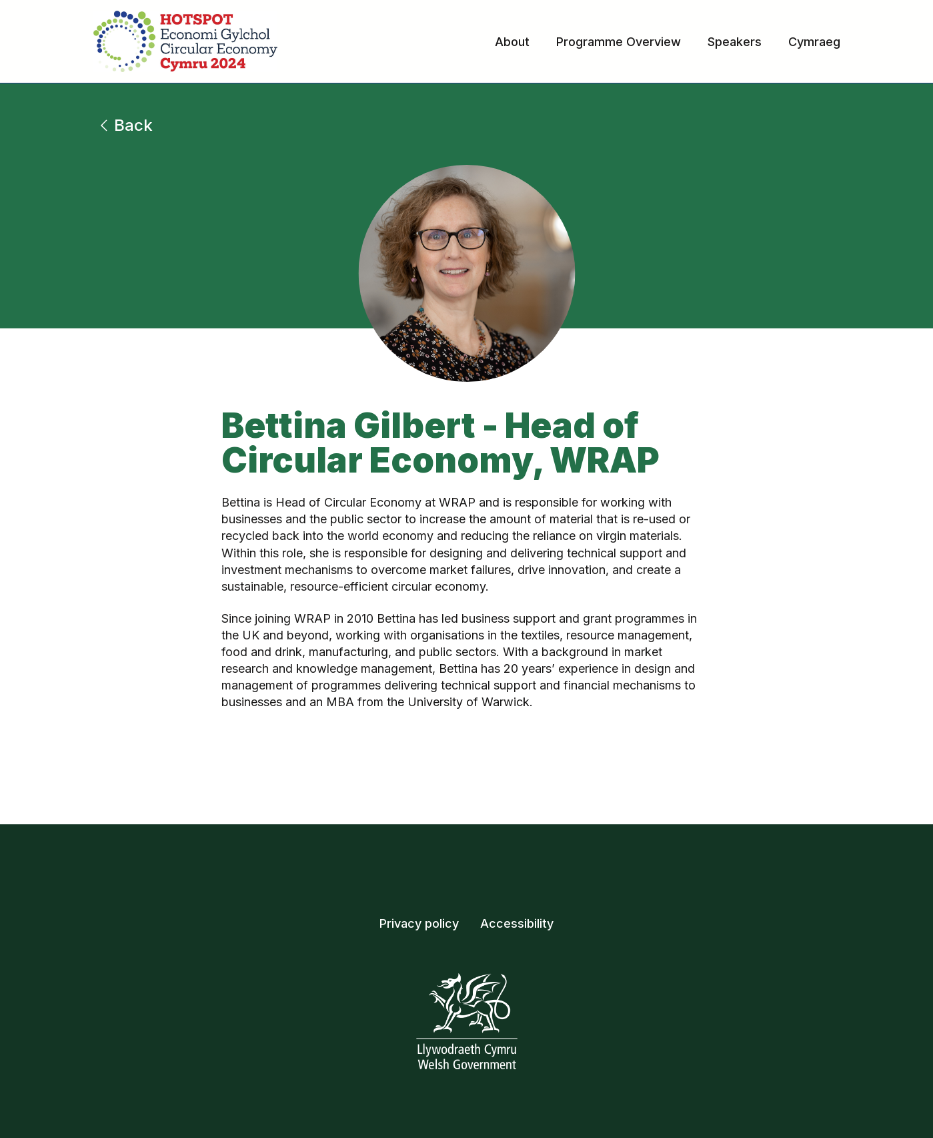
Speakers (735, 42)
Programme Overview (618, 42)
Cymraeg (814, 42)
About (512, 42)
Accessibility (517, 923)
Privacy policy (419, 923)
